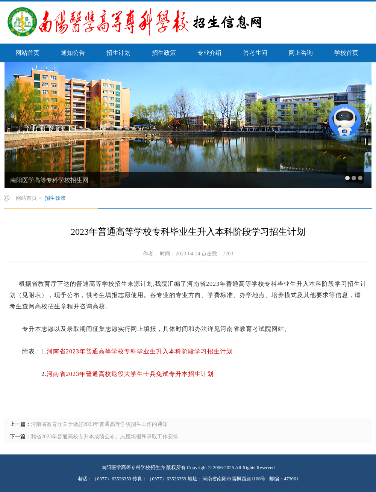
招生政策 (164, 53)
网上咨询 (301, 53)
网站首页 (27, 53)
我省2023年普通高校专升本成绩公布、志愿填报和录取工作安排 (104, 436)
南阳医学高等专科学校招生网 (49, 180)
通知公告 (73, 53)
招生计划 (118, 53)
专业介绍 (209, 53)
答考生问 (255, 53)
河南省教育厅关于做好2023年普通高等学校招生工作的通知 (99, 424)
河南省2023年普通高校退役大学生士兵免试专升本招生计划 (130, 374)
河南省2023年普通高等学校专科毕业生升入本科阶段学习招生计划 (140, 351)
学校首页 (346, 53)
